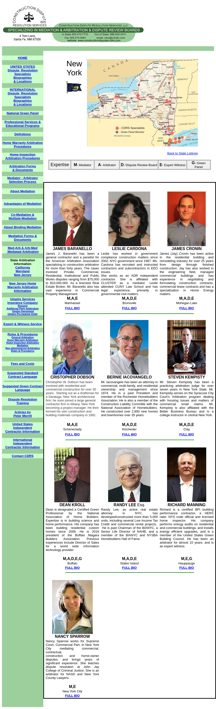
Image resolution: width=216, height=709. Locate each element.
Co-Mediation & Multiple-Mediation (22, 216)
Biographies (22, 78)
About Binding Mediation (23, 227)
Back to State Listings (182, 153)
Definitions (22, 134)
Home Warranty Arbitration (22, 340)
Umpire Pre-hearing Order (23, 314)
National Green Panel (23, 113)
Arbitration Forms (22, 166)
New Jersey (23, 275)
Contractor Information (22, 431)
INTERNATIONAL (22, 89)
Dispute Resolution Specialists (22, 72)
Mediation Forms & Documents (22, 237)
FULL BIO (72, 308)
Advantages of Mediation (23, 204)
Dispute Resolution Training (22, 401)
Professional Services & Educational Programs (22, 123)
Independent (22, 428)
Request (22, 306)
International (22, 440)
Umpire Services (22, 299)
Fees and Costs (22, 364)
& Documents (22, 170)
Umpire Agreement (23, 311)
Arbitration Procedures (22, 158)
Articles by (22, 412)
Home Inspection (22, 154)
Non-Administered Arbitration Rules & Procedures (22, 349)
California (22, 267)
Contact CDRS (23, 456)
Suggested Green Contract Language (22, 388)
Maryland (23, 271)
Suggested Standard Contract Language (22, 374)
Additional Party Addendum (23, 308)
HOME (22, 58)
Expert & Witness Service (22, 324)
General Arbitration (22, 337)
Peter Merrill (22, 416)
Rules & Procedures (23, 334)
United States (22, 424)
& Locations (22, 81)
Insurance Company (22, 303)
